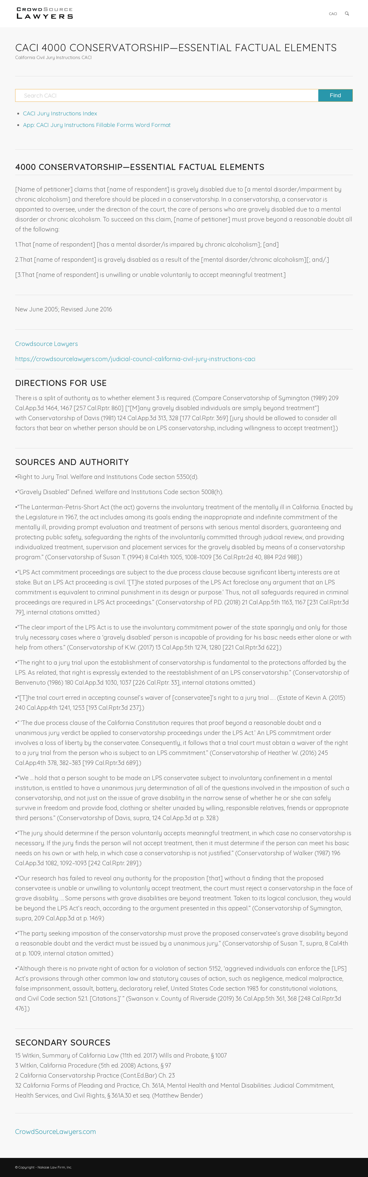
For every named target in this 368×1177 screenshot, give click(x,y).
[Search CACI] (184, 95)
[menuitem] (333, 13)
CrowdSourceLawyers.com (55, 1131)
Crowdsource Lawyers (46, 343)
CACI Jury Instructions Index (60, 113)
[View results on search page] (335, 95)
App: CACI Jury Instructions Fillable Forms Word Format (97, 124)
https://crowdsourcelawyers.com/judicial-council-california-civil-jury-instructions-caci (135, 359)
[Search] (347, 13)
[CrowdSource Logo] (45, 13)
